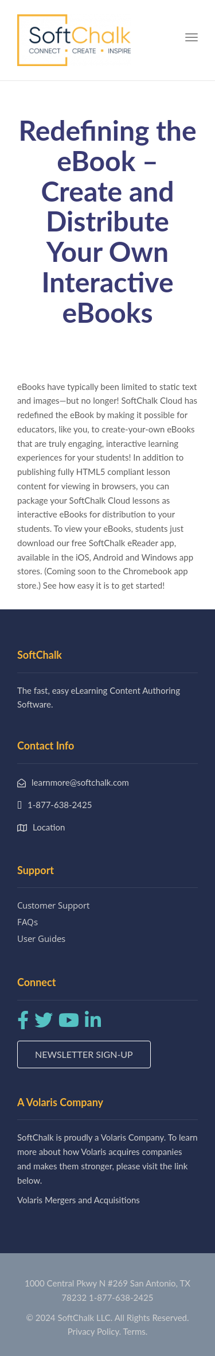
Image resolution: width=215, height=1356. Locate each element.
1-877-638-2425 (121, 1297)
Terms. (135, 1331)
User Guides (41, 938)
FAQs (27, 922)
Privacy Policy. (95, 1331)
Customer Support (53, 905)
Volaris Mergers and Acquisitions (78, 1200)
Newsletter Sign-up (84, 1054)
